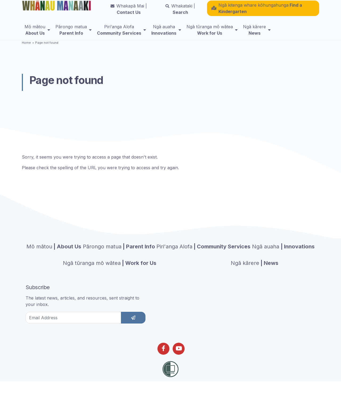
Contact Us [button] (129, 12)
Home (26, 53)
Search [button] (180, 12)
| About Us (53, 257)
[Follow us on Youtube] (179, 359)
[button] (263, 11)
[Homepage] (57, 6)
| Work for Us (109, 273)
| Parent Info (119, 257)
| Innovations (283, 257)
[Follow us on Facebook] (163, 359)
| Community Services (203, 257)
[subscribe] (133, 328)
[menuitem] (37, 33)
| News (254, 273)
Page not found (46, 53)
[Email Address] (73, 328)
